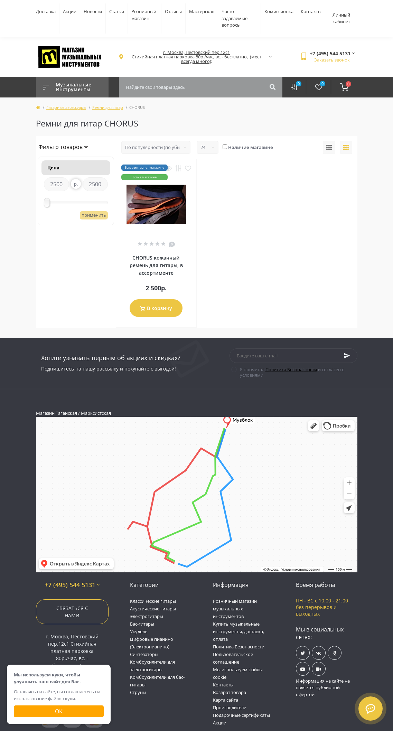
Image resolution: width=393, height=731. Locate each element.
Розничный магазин (143, 14)
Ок (59, 711)
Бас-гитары (142, 624)
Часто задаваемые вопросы (234, 18)
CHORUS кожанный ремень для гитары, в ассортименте (156, 265)
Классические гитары (153, 601)
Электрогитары (146, 616)
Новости (93, 11)
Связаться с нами (72, 612)
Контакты (311, 11)
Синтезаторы (144, 654)
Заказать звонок (332, 60)
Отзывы (173, 11)
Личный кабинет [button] (341, 18)
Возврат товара (229, 692)
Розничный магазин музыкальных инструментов (235, 608)
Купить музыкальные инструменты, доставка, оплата (238, 631)
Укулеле (138, 631)
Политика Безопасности (291, 369)
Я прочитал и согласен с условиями (292, 372)
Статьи (116, 11)
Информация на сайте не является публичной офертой (323, 687)
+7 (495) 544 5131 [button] (72, 585)
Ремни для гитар (107, 107)
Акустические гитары (153, 609)
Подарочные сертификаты (241, 715)
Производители (229, 707)
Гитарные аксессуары (66, 107)
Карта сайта (225, 700)
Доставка (46, 11)
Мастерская (201, 11)
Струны (138, 692)
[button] (196, 57)
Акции (69, 11)
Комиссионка (278, 11)
